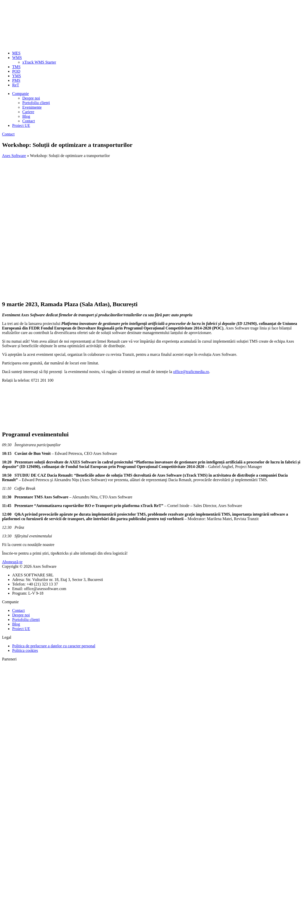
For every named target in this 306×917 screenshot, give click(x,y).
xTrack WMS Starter (39, 62)
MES (16, 53)
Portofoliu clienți (36, 103)
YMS (16, 76)
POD (16, 71)
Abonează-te (12, 562)
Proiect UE (21, 125)
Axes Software (14, 155)
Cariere (28, 112)
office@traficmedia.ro (191, 371)
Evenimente (32, 107)
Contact (28, 121)
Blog (26, 116)
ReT (15, 85)
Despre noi (31, 98)
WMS (17, 57)
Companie (20, 93)
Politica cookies (25, 650)
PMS (16, 80)
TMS (16, 67)
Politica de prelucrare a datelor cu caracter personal (53, 646)
